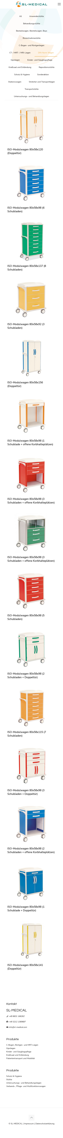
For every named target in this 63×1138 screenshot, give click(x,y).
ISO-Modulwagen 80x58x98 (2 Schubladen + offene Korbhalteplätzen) (31, 850)
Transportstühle (31, 89)
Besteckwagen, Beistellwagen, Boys (31, 31)
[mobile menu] (59, 4)
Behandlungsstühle (31, 23)
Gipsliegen (15, 60)
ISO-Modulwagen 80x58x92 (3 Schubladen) (25, 326)
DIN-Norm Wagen (46, 52)
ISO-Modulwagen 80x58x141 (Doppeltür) (25, 967)
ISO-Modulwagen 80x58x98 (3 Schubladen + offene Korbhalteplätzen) (31, 500)
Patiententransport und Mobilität (20, 1058)
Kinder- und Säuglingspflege (39, 60)
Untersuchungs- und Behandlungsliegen (31, 96)
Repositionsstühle (46, 67)
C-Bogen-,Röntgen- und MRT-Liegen (22, 1045)
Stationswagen (14, 82)
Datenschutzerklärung (44, 1123)
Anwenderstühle (36, 16)
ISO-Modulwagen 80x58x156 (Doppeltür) (25, 384)
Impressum (29, 1123)
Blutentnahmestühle (31, 38)
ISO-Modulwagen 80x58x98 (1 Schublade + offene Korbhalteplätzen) (30, 442)
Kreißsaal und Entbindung (20, 67)
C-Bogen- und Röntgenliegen (31, 45)
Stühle (9, 1079)
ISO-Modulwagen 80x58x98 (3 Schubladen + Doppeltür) (25, 792)
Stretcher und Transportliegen (42, 82)
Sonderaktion (43, 74)
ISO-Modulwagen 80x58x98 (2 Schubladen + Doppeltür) (25, 675)
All (20, 16)
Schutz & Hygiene (22, 74)
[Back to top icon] (31, 1118)
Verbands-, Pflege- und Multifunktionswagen (26, 1086)
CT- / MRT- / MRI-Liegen (20, 52)
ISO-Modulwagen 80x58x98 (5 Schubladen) (25, 617)
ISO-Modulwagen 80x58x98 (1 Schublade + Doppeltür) (25, 908)
